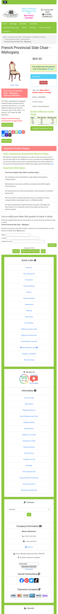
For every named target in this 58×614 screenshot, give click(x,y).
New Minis (23, 24)
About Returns (29, 428)
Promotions (34, 24)
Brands (24, 28)
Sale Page (13, 24)
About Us (29, 267)
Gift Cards (32, 28)
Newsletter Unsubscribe (29, 490)
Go (29, 514)
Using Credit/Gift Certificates (29, 478)
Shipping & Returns (29, 410)
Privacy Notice (29, 453)
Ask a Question (7, 125)
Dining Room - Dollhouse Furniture (34, 37)
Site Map (29, 465)
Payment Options (29, 447)
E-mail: (3, 238)
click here (50, 69)
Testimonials (29, 304)
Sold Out (43, 82)
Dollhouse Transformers (29, 335)
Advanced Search (29, 298)
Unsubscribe (29, 569)
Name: (3, 235)
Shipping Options (29, 422)
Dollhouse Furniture (14, 37)
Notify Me (52, 245)
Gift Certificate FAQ (29, 472)
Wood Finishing (29, 360)
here (52, 164)
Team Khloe (29, 317)
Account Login (29, 398)
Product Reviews (29, 286)
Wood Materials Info (29, 347)
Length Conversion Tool (42, 128)
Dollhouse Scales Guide (11, 28)
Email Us (29, 547)
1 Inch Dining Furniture (11, 39)
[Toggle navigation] (5, 2)
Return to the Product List (30, 251)
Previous (16, 251)
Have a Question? (45, 28)
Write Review (6, 141)
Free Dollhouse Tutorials (29, 341)
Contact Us (6, 31)
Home (5, 24)
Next (43, 251)
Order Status (29, 404)
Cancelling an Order (29, 441)
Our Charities (29, 323)
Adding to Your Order (29, 435)
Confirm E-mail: (6, 241)
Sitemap (29, 311)
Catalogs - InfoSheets (29, 354)
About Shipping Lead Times (29, 416)
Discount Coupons (29, 484)
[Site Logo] (10, 14)
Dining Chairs (25, 39)
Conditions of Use (29, 459)
